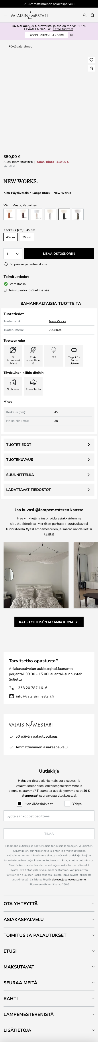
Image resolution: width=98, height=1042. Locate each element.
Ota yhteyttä (21, 903)
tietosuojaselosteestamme (69, 879)
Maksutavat (19, 967)
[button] (91, 60)
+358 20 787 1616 (31, 687)
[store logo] (32, 15)
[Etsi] (84, 15)
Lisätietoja (17, 1030)
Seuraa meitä (20, 983)
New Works (57, 321)
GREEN (46, 35)
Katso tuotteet (63, 29)
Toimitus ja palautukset (35, 935)
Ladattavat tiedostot (28, 489)
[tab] (49, 903)
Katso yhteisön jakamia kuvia (46, 622)
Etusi (10, 951)
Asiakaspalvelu (24, 919)
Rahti (11, 998)
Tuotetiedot (18, 444)
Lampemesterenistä (29, 1014)
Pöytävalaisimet (20, 46)
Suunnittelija (20, 474)
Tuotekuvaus (19, 459)
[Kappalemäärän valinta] (13, 253)
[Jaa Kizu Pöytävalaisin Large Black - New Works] (91, 68)
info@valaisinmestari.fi (35, 696)
